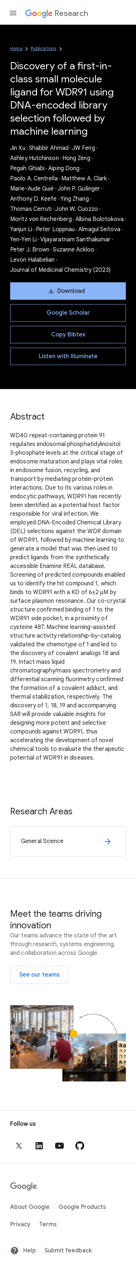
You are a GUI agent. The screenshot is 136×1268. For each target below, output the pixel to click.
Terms (48, 1224)
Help (23, 1250)
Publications (43, 48)
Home (16, 48)
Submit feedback (68, 1250)
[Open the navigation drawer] (13, 13)
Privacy (20, 1224)
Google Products (82, 1207)
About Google (30, 1207)
